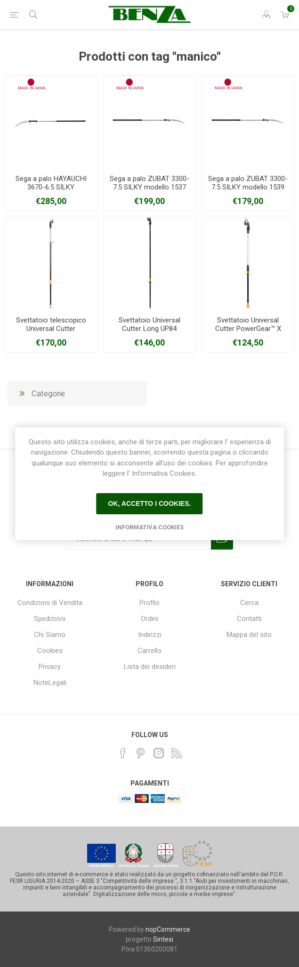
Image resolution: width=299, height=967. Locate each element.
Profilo (149, 602)
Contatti (249, 618)
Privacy (50, 666)
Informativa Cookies (149, 527)
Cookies (50, 650)
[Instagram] (158, 753)
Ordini (149, 618)
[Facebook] (122, 753)
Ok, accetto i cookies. (149, 503)
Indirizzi (150, 634)
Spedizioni (49, 618)
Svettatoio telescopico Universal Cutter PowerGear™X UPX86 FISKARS (51, 333)
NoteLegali (49, 682)
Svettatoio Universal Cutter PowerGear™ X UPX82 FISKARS (248, 328)
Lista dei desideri (150, 666)
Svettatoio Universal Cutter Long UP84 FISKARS (149, 328)
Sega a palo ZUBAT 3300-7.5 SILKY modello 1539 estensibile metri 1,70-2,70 (248, 187)
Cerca (249, 602)
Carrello (149, 650)
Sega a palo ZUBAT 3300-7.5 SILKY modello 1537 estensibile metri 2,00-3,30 (149, 187)
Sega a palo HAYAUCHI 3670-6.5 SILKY (51, 182)
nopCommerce (167, 929)
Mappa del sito (249, 634)
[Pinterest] (140, 753)
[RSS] (176, 753)
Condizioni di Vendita (49, 602)
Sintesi (163, 939)
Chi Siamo (49, 634)
